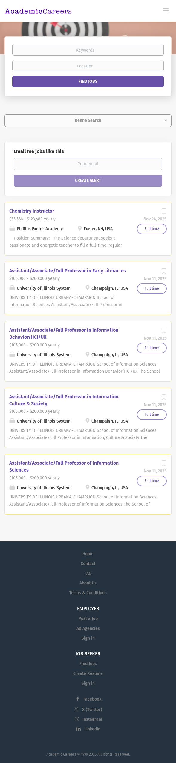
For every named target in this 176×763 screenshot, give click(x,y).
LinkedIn (92, 729)
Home (88, 553)
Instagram (92, 719)
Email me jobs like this (39, 151)
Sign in (88, 638)
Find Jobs (88, 81)
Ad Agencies (88, 628)
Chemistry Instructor (31, 211)
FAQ (88, 573)
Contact (88, 563)
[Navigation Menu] (166, 10)
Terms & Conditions (88, 592)
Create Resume (88, 673)
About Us (88, 583)
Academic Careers (61, 754)
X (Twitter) (92, 709)
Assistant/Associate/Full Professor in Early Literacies (67, 271)
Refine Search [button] (88, 120)
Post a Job (88, 618)
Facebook (92, 699)
